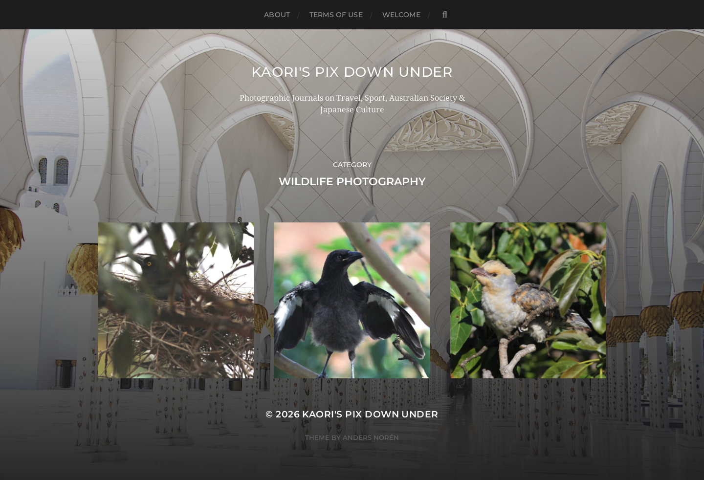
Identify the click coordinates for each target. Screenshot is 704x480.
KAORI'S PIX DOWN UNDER (351, 72)
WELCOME (401, 14)
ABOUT (277, 14)
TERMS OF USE (336, 14)
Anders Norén (371, 437)
